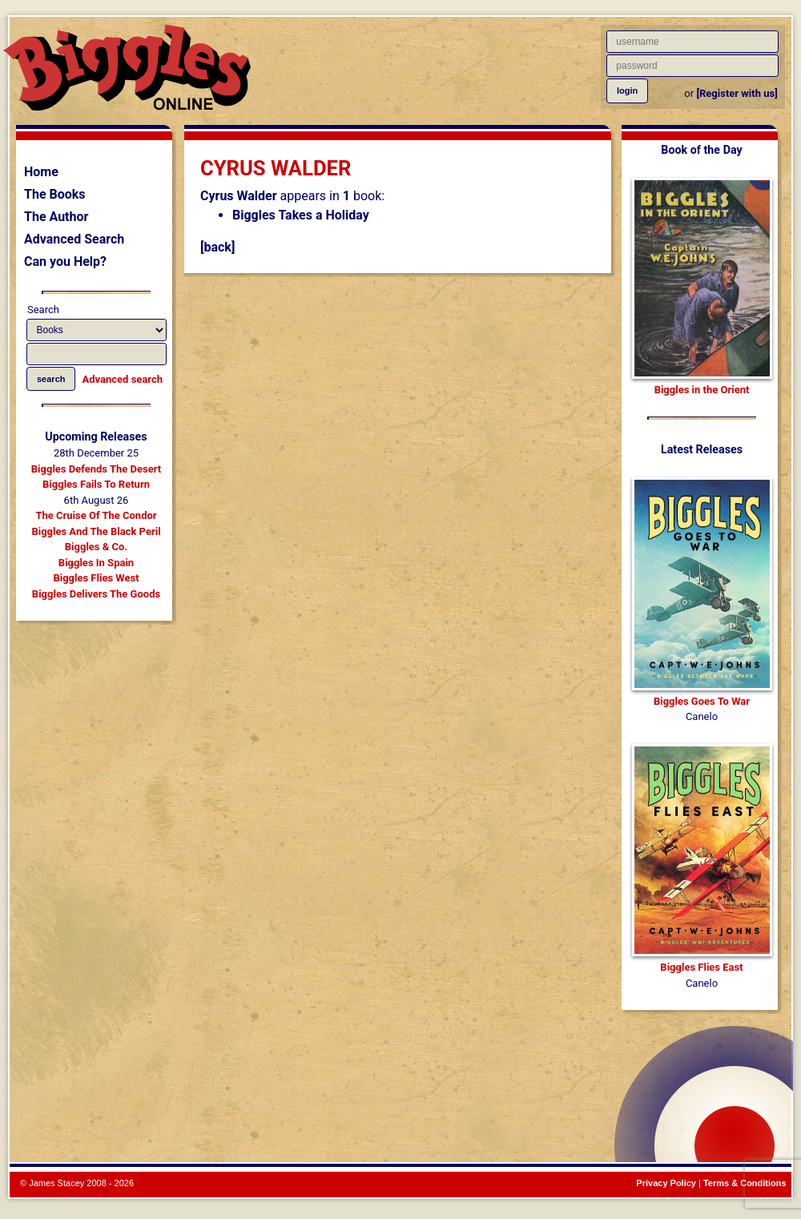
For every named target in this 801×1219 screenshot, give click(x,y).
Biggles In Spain (96, 563)
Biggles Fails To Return (96, 484)
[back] (217, 247)
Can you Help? (65, 261)
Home (41, 171)
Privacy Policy (666, 1183)
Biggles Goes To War (702, 701)
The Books (55, 194)
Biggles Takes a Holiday (300, 215)
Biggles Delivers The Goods (96, 594)
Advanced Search (74, 239)
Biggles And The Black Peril (95, 531)
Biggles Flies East (701, 967)
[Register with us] (736, 93)
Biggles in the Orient (702, 390)
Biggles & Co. (96, 547)
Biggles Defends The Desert (96, 469)
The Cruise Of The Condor (95, 515)
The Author (56, 216)
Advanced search (123, 379)
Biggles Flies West (96, 578)
